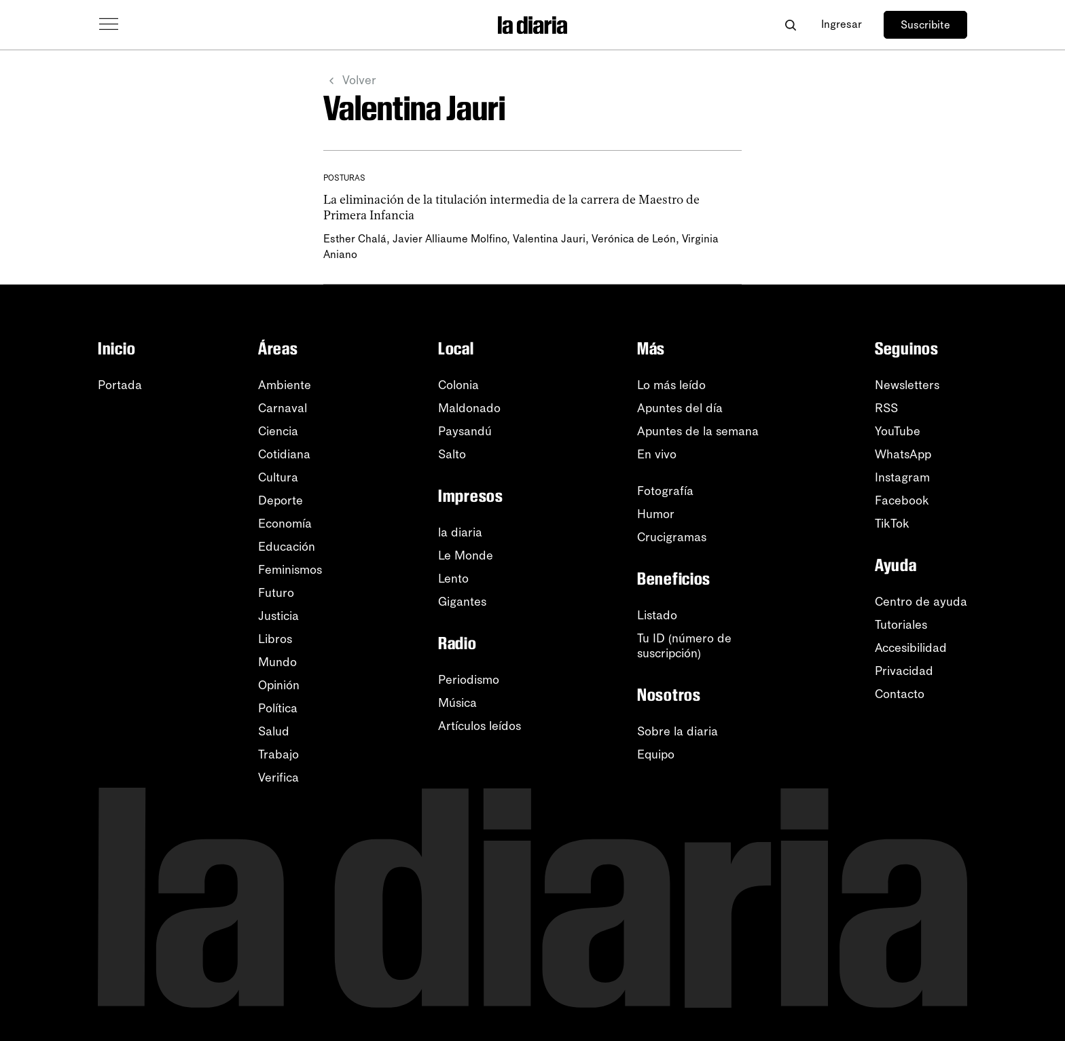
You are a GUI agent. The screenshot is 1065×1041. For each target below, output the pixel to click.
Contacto (899, 694)
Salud (273, 731)
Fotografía (665, 490)
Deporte (280, 500)
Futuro (276, 592)
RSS (886, 408)
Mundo (277, 662)
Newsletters (907, 385)
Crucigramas (671, 537)
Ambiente (284, 385)
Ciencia (278, 431)
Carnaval (282, 408)
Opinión (279, 685)
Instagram (902, 477)
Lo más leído (671, 385)
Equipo (655, 754)
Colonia (458, 385)
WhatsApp (903, 454)
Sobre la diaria (677, 731)
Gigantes (462, 601)
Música (457, 702)
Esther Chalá (354, 238)
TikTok (892, 523)
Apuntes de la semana (698, 431)
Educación (286, 546)
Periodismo (468, 679)
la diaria (460, 532)
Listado (657, 615)
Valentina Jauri (549, 238)
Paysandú (465, 431)
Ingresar (841, 24)
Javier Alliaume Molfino (450, 238)
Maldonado (469, 408)
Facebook (902, 500)
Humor (655, 514)
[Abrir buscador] (790, 25)
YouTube (897, 431)
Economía (285, 523)
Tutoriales (901, 624)
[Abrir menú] (109, 24)
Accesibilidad (911, 647)
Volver (349, 81)
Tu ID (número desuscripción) (684, 646)
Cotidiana (284, 454)
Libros (275, 639)
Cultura (278, 477)
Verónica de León (634, 238)
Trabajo (278, 754)
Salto (452, 454)
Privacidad (904, 670)
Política (277, 708)
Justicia (278, 615)
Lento (453, 578)
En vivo (656, 454)
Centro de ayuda (921, 601)
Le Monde (465, 555)
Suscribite (925, 24)
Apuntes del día (680, 408)
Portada (120, 385)
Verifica (278, 777)
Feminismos (290, 569)
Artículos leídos (479, 725)
